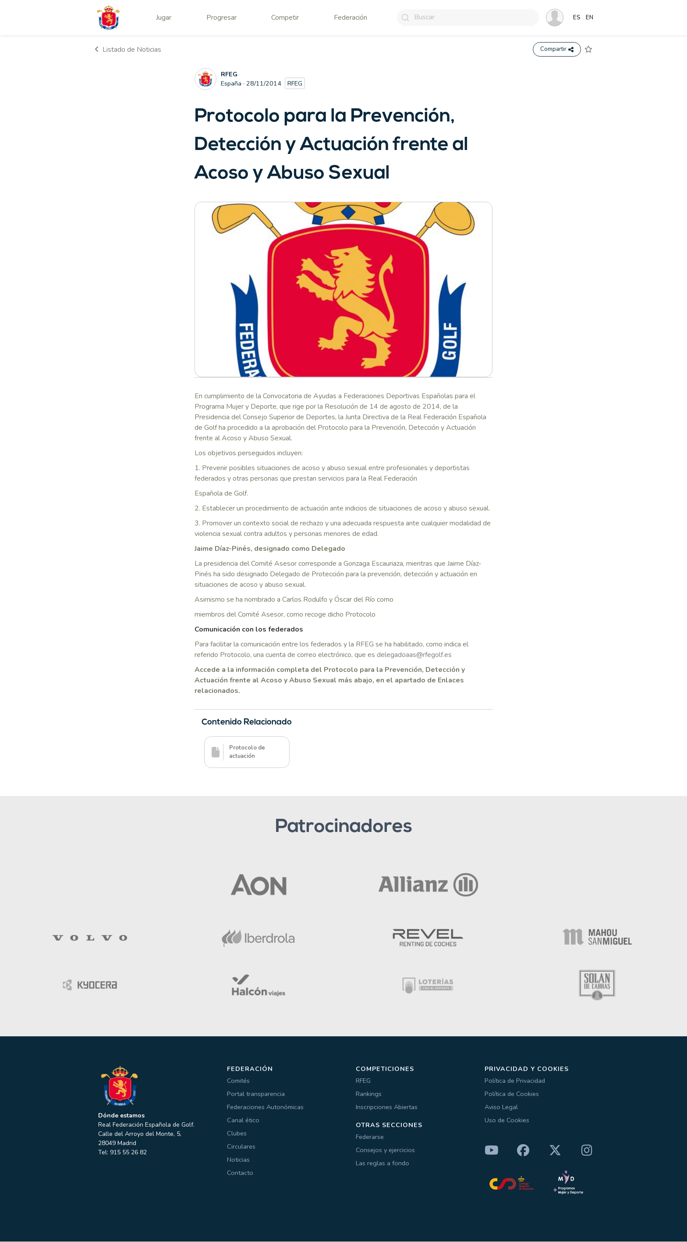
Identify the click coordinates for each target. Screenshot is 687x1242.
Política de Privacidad (515, 1081)
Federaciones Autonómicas (265, 1107)
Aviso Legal (501, 1107)
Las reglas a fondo (382, 1163)
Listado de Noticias (128, 49)
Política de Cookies (512, 1094)
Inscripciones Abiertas (387, 1107)
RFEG (363, 1081)
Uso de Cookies (507, 1120)
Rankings (369, 1094)
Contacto (240, 1173)
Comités (238, 1081)
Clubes (237, 1133)
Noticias (238, 1160)
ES (577, 17)
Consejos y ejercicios (385, 1150)
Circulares (241, 1146)
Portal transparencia (256, 1094)
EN (589, 17)
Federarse (370, 1136)
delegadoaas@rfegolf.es (414, 655)
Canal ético (243, 1120)
